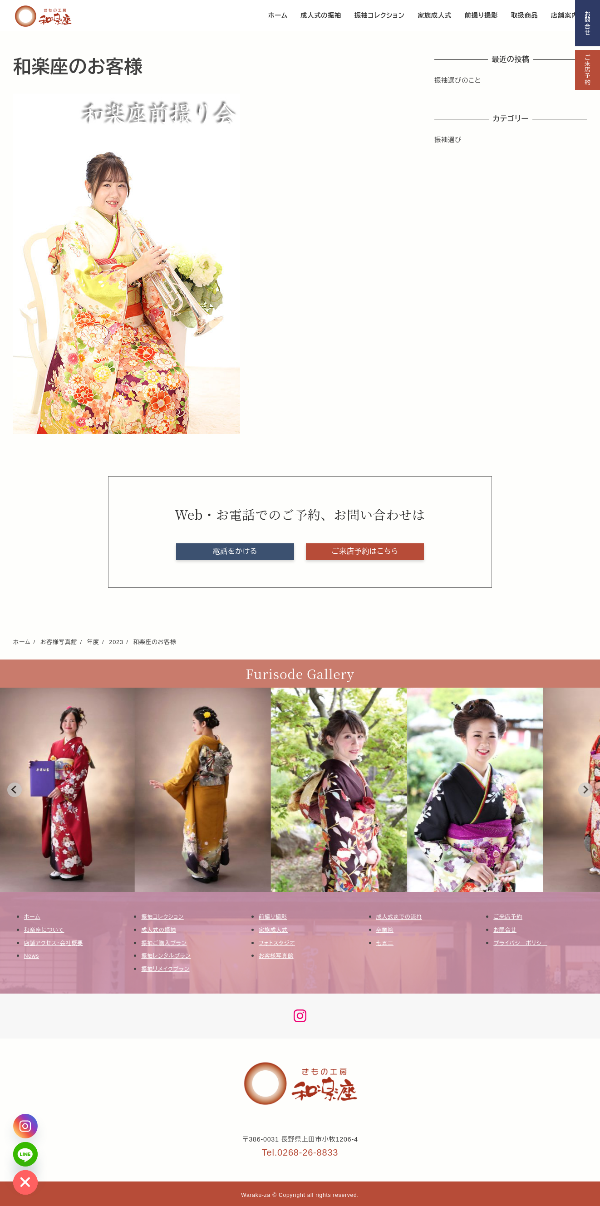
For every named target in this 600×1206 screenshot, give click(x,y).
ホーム (32, 917)
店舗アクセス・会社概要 (53, 943)
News (31, 956)
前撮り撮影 (273, 917)
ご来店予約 (587, 69)
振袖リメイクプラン (165, 969)
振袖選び (448, 139)
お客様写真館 (276, 956)
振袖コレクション (162, 917)
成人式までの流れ (399, 917)
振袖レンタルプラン (166, 956)
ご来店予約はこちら (365, 551)
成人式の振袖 (158, 930)
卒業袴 (384, 930)
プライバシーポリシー (520, 943)
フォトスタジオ (277, 943)
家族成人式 (273, 930)
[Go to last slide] (14, 790)
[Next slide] (585, 790)
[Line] (25, 1154)
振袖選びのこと (457, 80)
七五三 (384, 943)
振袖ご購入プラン (164, 943)
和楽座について (44, 930)
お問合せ (587, 23)
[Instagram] (25, 1126)
